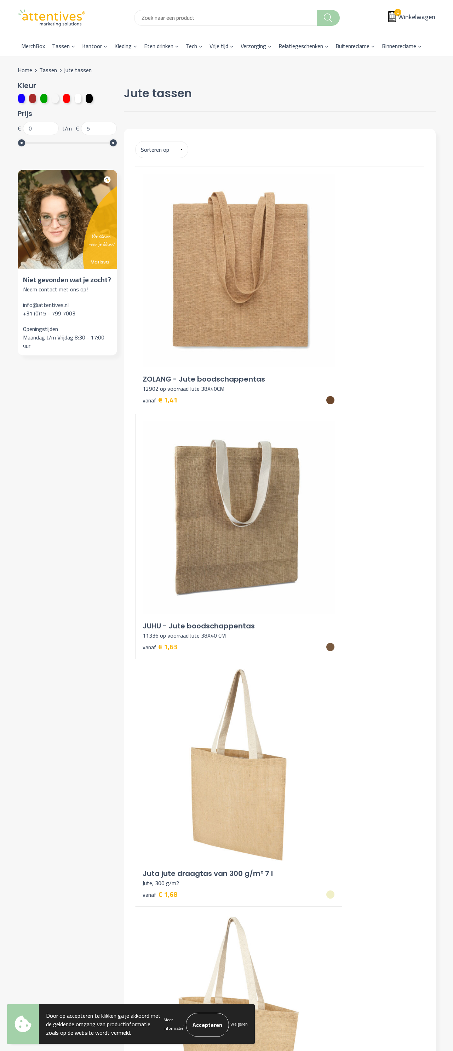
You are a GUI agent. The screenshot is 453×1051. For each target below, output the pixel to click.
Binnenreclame (399, 46)
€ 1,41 (160, 307)
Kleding (123, 46)
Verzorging (253, 46)
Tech (191, 46)
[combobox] (225, 18)
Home (25, 70)
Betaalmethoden (255, 887)
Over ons (142, 866)
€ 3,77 (352, 452)
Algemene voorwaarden (367, 866)
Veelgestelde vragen (156, 887)
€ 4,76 (160, 781)
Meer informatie (173, 1024)
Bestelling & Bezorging (262, 877)
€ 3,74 (256, 463)
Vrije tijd (219, 46)
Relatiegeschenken (301, 46)
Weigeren (239, 1024)
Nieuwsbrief (146, 877)
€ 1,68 (352, 298)
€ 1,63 (256, 307)
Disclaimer (351, 898)
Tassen (61, 46)
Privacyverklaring (359, 887)
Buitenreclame (352, 46)
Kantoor (92, 46)
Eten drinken (158, 46)
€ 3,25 (160, 452)
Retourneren (250, 898)
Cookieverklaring (358, 877)
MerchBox (33, 46)
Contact (244, 866)
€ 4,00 (345, 623)
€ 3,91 (256, 616)
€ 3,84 (160, 627)
